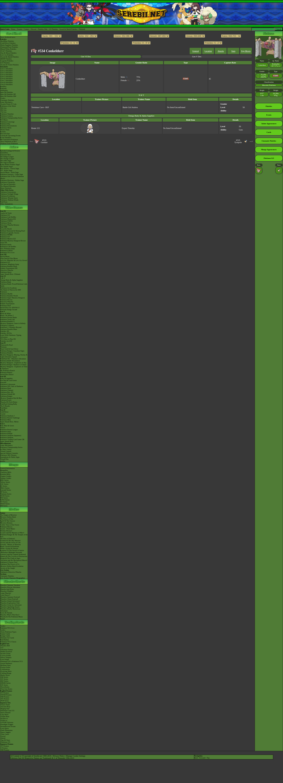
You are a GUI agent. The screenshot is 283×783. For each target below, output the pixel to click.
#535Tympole (238, 141)
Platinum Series (5, 494)
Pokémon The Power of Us (9, 564)
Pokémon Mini (5, 420)
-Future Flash (5, 705)
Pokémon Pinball (6, 433)
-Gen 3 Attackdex (6, 73)
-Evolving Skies (6, 671)
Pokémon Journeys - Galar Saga (11, 174)
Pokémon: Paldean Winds (9, 200)
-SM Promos (4, 697)
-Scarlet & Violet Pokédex (9, 65)
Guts (241, 130)
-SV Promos (4, 693)
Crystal (2, 414)
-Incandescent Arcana (8, 726)
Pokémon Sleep (5, 223)
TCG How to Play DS (8, 339)
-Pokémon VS (5, 742)
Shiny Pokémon (5, 188)
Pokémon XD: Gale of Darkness (11, 386)
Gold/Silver (4, 412)
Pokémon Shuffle (6, 294)
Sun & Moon (4, 256)
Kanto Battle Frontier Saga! (10, 164)
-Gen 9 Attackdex (6, 84)
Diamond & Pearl (6, 345)
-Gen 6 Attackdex (6, 79)
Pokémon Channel (6, 390)
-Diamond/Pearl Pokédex (9, 47)
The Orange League (7, 159)
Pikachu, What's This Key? (9, 615)
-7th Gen (3, 112)
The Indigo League (7, 157)
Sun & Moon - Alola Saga (9, 172)
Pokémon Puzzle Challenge (10, 418)
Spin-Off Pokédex (6, 92)
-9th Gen (3, 108)
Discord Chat (5, 134)
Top (208, 758)
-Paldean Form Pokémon (9, 143)
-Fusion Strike (5, 667)
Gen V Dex (196, 56)
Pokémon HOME (6, 235)
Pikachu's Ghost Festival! (9, 599)
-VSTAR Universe (6, 722)
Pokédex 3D (4, 331)
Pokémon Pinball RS (7, 394)
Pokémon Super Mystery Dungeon (12, 298)
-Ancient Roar (5, 707)
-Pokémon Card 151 (7, 711)
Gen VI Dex (86, 56)
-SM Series (4, 677)
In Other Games (5, 449)
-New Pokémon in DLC (8, 141)
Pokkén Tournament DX (8, 268)
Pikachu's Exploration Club (10, 603)
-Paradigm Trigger (6, 724)
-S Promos (4, 748)
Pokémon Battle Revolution (10, 361)
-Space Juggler (5, 732)
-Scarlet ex (4, 718)
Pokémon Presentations (8, 126)
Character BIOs (5, 472)
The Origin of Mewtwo (8, 515)
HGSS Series (4, 496)
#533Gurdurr (44, 141)
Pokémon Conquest (7, 325)
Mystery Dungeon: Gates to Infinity (13, 323)
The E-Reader (5, 406)
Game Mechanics (6, 102)
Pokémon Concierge (7, 122)
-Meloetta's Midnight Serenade (11, 552)
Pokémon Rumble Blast (8, 329)
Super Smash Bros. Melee (9, 422)
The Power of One (6, 519)
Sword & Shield (6, 229)
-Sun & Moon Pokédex (8, 53)
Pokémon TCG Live (7, 252)
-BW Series (4, 681)
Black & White (5, 313)
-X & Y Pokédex (6, 51)
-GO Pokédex (5, 63)
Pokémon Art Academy (8, 288)
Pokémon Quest (5, 272)
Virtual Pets (4, 459)
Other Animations (6, 204)
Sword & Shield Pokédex (68, 29)
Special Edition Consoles (9, 453)
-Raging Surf (4, 709)
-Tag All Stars (5, 740)
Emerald (3, 382)
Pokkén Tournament (7, 304)
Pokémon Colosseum (7, 384)
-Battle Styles (5, 675)
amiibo (2, 461)
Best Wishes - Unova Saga (9, 168)
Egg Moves (246, 51)
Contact (26, 29)
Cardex (2, 98)
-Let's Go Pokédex (6, 55)
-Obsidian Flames (6, 650)
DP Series (3, 492)
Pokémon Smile (5, 245)
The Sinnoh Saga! (6, 166)
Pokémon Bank (5, 282)
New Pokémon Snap (7, 249)
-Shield (2, 738)
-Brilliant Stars (5, 665)
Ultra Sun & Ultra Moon (9, 258)
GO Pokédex (53, 29)
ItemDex (3, 86)
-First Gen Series (6, 689)
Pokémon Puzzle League (9, 430)
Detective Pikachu (6, 270)
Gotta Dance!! (5, 595)
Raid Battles (4, 640)
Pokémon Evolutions (7, 196)
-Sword (3, 736)
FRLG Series (4, 488)
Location (208, 51)
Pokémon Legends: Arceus (9, 233)
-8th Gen (3, 110)
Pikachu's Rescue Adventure (10, 587)
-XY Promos (4, 699)
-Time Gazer (4, 734)
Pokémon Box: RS (6, 392)
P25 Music (4, 120)
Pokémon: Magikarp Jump (9, 264)
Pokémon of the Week (8, 106)
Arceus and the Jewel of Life (10, 543)
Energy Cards (5, 636)
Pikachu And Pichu (7, 589)
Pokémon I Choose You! (8, 562)
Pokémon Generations (8, 192)
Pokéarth (82, 29)
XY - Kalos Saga (6, 170)
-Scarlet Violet (5, 654)
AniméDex (4, 153)
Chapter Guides (5, 476)
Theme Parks (4, 130)
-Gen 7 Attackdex (6, 80)
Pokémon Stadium (6, 437)
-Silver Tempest (5, 657)
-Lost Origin (4, 659)
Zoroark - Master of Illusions (10, 544)
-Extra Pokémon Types (8, 632)
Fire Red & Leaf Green (8, 380)
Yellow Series (5, 482)
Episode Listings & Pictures (10, 151)
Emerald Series (5, 490)
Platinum (3, 347)
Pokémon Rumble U (7, 321)
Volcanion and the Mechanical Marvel (13, 560)
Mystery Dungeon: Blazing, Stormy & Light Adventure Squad (13, 356)
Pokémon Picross (6, 300)
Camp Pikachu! (5, 593)
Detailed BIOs (5, 474)
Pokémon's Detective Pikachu (10, 572)
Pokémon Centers (6, 116)
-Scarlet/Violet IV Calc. (8, 104)
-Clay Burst (4, 715)
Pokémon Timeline (7, 114)
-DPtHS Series (5, 683)
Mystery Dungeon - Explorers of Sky (13, 363)
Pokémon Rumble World (9, 296)
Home (13, 29)
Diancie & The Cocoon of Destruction (13, 556)
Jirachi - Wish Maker (7, 529)
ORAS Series (5, 504)
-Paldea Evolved (6, 652)
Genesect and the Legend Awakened (13, 554)
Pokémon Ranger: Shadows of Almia (13, 365)
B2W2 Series (5, 500)
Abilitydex (4, 90)
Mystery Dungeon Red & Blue (11, 398)
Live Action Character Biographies (12, 578)
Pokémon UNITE (6, 221)
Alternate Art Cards (7, 638)
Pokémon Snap (5, 432)
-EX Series (4, 685)
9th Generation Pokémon (9, 140)
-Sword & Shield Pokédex (9, 57)
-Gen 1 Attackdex (6, 69)
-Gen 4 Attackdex (6, 75)
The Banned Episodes (8, 186)
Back (196, 758)
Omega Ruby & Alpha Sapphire (11, 280)
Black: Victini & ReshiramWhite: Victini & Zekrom (9, 547)
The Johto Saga (5, 161)
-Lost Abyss (4, 728)
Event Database (5, 138)
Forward (202, 758)
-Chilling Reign (5, 673)
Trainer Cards (5, 634)
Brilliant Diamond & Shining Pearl (12, 231)
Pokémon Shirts (5, 128)
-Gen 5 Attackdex (6, 77)
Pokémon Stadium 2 (7, 416)
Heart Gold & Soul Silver (9, 349)
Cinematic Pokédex (7, 100)
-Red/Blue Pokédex (7, 41)
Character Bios (5, 155)
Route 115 (35, 128)
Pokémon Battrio (6, 372)
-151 (2, 648)
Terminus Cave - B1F (40, 107)
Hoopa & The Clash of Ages (10, 558)
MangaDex (4, 470)
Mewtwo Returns (6, 523)
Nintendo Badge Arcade (8, 310)
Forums (19, 29)
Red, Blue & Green (7, 426)
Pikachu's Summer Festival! (10, 597)
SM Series (3, 506)
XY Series (3, 502)
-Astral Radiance (6, 663)
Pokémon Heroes (6, 527)
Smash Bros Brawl (7, 374)
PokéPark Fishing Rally (8, 404)
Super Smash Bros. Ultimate (10, 274)
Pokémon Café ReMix (8, 217)
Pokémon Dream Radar (8, 317)
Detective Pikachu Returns (9, 225)
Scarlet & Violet (6, 213)
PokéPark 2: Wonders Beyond (10, 327)
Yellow (2, 428)
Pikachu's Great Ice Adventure (11, 605)
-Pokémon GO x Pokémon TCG (11, 661)
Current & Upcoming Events (10, 136)
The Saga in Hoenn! (7, 163)
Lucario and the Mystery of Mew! (12, 533)
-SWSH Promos (6, 695)
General (195, 51)
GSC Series (4, 484)
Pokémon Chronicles (7, 182)
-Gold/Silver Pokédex (8, 43)
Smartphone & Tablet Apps (9, 457)
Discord (33, 29)
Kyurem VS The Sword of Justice (12, 550)
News (2, 37)
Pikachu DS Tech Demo (8, 402)
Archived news (10, 37)
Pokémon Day (5, 124)
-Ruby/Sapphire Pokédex (9, 45)
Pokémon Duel (5, 306)
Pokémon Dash (5, 388)
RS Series (3, 486)
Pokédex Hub (42, 29)
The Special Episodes (7, 184)
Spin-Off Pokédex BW (8, 96)
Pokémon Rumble (6, 353)
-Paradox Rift (5, 646)
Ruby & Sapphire (6, 378)
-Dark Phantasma (6, 730)
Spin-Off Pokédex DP (8, 94)
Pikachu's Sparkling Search (9, 607)
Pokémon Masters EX (8, 219)
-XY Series (4, 679)
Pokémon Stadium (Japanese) (10, 435)
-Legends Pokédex (6, 61)
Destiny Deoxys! (6, 531)
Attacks (221, 51)
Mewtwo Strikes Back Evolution (11, 566)
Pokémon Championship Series (11, 118)
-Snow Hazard (5, 713)
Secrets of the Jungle (7, 568)
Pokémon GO (5, 215)
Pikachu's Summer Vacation (10, 585)
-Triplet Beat (4, 716)
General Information (7, 468)
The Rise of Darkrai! (7, 539)
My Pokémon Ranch (7, 371)
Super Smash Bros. (7, 441)
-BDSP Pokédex (6, 59)
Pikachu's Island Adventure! (10, 601)
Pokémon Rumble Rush (8, 266)
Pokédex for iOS (6, 341)
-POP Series (4, 701)
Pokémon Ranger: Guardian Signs (12, 351)
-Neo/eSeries (4, 687)
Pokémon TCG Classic (8, 642)
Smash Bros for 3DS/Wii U (10, 308)
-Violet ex (3, 720)
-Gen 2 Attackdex (6, 71)
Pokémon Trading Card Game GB (12, 439)
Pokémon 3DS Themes (8, 455)
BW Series (4, 498)
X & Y (2, 278)
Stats (233, 51)
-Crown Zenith (5, 655)
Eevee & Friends (6, 613)
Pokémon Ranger (6, 396)
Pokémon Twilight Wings (9, 194)
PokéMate (3, 408)
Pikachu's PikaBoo (6, 591)
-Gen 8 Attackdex (6, 82)
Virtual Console (5, 451)
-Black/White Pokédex (8, 49)
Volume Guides (5, 478)
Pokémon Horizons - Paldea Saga (12, 180)
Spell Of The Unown (7, 521)
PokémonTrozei (5, 400)
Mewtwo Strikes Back (8, 517)
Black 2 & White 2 (7, 315)
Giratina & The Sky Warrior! (10, 541)
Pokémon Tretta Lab (7, 319)
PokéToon (3, 202)
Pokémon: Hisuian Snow (9, 198)
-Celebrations (5, 669)
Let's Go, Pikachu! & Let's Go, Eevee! (13, 260)
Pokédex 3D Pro (6, 333)
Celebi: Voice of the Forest (9, 525)
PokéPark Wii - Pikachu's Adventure (13, 359)
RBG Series (4, 480)
